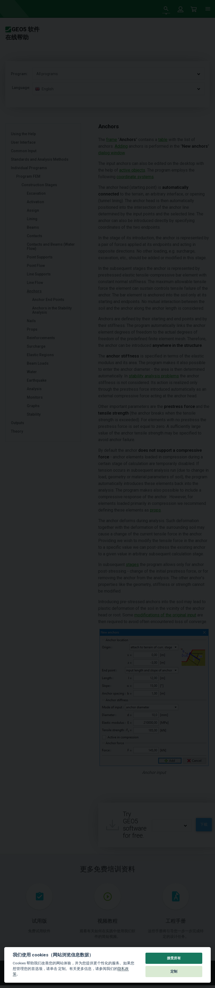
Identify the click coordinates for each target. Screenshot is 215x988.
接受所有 (174, 958)
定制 (173, 971)
